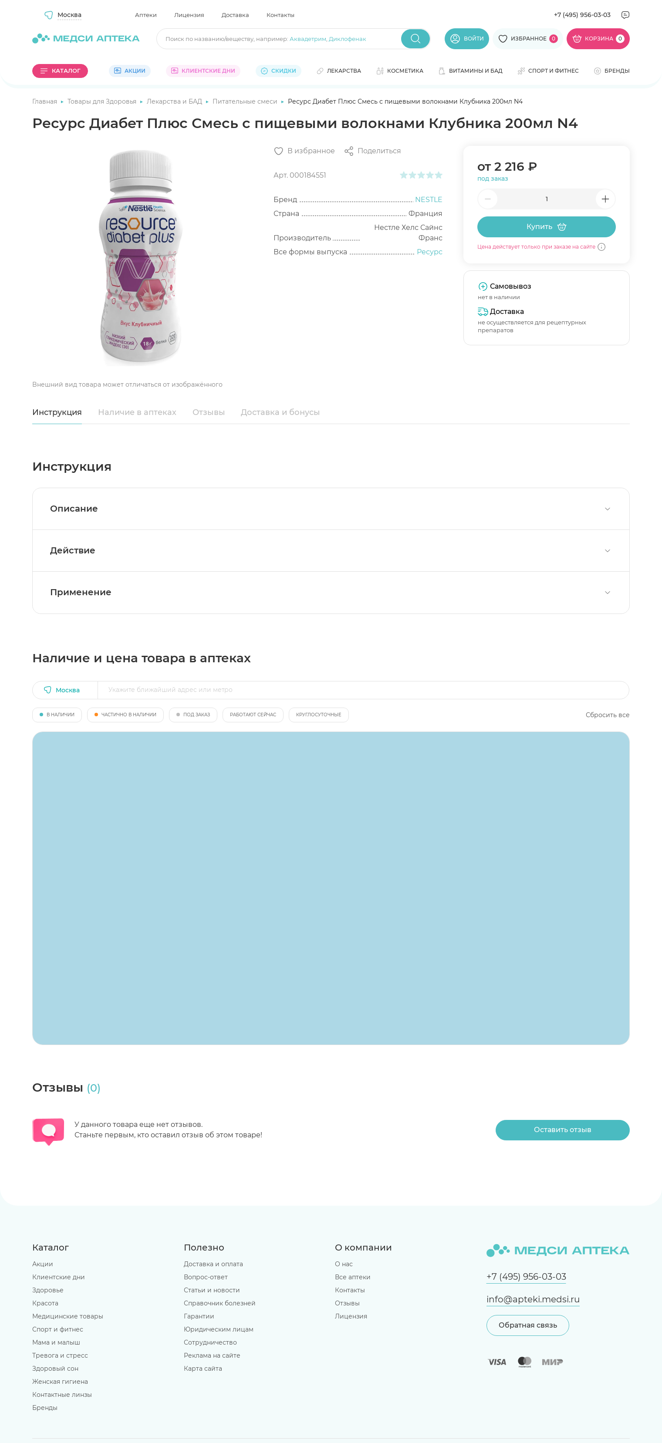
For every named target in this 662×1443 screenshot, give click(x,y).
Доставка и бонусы (280, 412)
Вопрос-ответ (206, 1277)
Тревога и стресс (60, 1355)
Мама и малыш (56, 1342)
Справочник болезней (220, 1303)
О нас (344, 1264)
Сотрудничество (210, 1342)
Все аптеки (353, 1277)
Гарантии (199, 1316)
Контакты (280, 14)
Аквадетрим (308, 38)
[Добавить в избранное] (304, 151)
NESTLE (428, 200)
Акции (42, 1264)
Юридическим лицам (218, 1329)
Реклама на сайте (212, 1355)
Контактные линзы (62, 1395)
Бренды (44, 1408)
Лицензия (189, 14)
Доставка (235, 14)
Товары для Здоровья (103, 101)
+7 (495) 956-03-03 (582, 15)
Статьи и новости (212, 1290)
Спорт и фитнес (57, 1329)
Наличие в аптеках (137, 412)
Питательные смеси (246, 101)
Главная (45, 101)
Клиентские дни (58, 1277)
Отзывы (209, 412)
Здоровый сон (55, 1368)
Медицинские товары (67, 1316)
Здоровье (48, 1290)
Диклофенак (347, 38)
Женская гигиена (60, 1382)
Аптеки (146, 14)
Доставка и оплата (213, 1264)
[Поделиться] (372, 151)
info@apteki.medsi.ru (533, 1299)
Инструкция (57, 412)
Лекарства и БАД (175, 101)
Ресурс (429, 252)
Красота (45, 1303)
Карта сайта (203, 1368)
